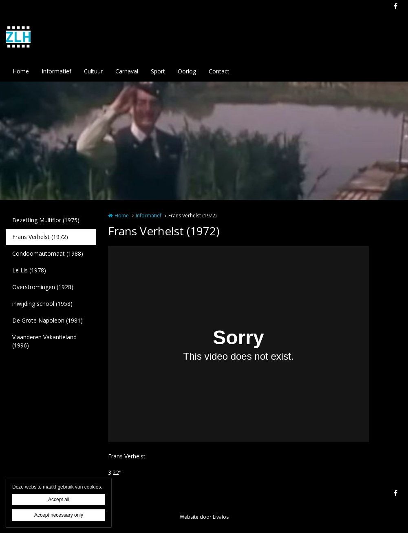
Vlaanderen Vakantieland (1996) (44, 341)
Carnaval (126, 71)
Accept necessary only (58, 515)
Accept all (58, 499)
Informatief (56, 71)
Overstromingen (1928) (42, 287)
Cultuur (93, 71)
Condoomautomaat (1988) (47, 253)
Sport (158, 71)
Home (21, 71)
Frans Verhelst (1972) (40, 237)
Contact (219, 71)
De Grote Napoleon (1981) (47, 320)
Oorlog (187, 71)
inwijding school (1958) (42, 303)
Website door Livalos (204, 516)
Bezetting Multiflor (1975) (45, 220)
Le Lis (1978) (29, 270)
